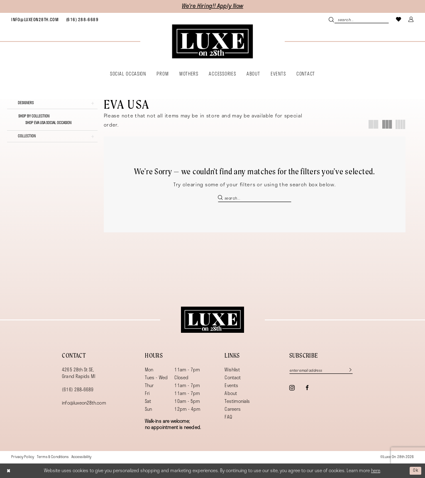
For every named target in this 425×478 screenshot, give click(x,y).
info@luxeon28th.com (84, 402)
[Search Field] (358, 19)
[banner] (212, 41)
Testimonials (237, 401)
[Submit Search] (331, 19)
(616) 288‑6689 (77, 389)
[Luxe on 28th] (212, 320)
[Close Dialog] (9, 471)
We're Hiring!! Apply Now (212, 6)
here (375, 470)
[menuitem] (34, 19)
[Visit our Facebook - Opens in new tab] (306, 388)
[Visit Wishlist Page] (399, 19)
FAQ (228, 416)
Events (231, 385)
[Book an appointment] (34, 19)
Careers (232, 408)
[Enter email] (322, 370)
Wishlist (232, 369)
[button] (411, 19)
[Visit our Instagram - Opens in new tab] (292, 388)
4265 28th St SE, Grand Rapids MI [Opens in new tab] (78, 372)
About (231, 393)
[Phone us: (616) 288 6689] (82, 19)
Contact (232, 377)
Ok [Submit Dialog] (415, 470)
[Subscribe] (349, 370)
